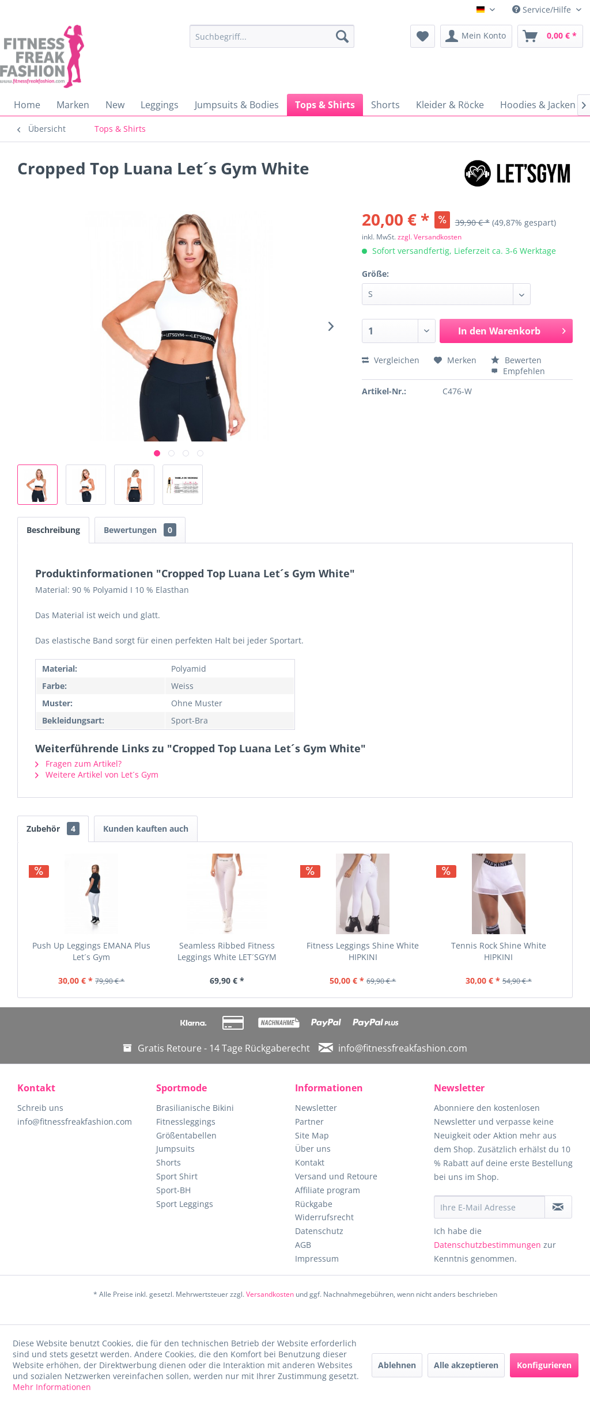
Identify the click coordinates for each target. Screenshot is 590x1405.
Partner (309, 1121)
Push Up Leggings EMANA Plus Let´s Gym (91, 951)
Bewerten (516, 360)
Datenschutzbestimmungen (487, 1244)
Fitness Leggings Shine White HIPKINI (363, 951)
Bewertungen (140, 529)
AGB (303, 1244)
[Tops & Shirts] (325, 105)
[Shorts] (385, 105)
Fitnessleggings (185, 1121)
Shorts (168, 1162)
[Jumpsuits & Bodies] (237, 105)
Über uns (313, 1148)
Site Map (312, 1135)
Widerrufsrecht (324, 1217)
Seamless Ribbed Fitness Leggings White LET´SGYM (227, 951)
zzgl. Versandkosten (430, 237)
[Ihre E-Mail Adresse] (489, 1207)
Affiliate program (327, 1190)
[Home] (27, 105)
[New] (115, 105)
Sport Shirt (177, 1176)
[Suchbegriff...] (272, 36)
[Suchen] (342, 36)
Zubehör (53, 828)
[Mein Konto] (476, 36)
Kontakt (309, 1162)
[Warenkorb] (550, 36)
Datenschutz (319, 1230)
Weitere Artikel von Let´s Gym (96, 774)
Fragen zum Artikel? (78, 763)
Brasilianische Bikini (195, 1107)
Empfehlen (518, 370)
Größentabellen (186, 1135)
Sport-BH (173, 1190)
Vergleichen (390, 360)
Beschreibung (53, 529)
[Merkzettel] (422, 36)
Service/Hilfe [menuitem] (542, 9)
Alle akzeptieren (466, 1365)
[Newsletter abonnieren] (558, 1207)
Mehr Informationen (52, 1386)
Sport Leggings (184, 1203)
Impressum (317, 1258)
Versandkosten (270, 1294)
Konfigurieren (544, 1365)
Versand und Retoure (336, 1176)
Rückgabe (313, 1203)
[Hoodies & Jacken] (538, 105)
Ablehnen (397, 1365)
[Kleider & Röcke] (450, 105)
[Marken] (72, 105)
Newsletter (316, 1107)
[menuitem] (272, 36)
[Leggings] (160, 105)
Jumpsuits (175, 1148)
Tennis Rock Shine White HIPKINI (498, 951)
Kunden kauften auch (145, 828)
